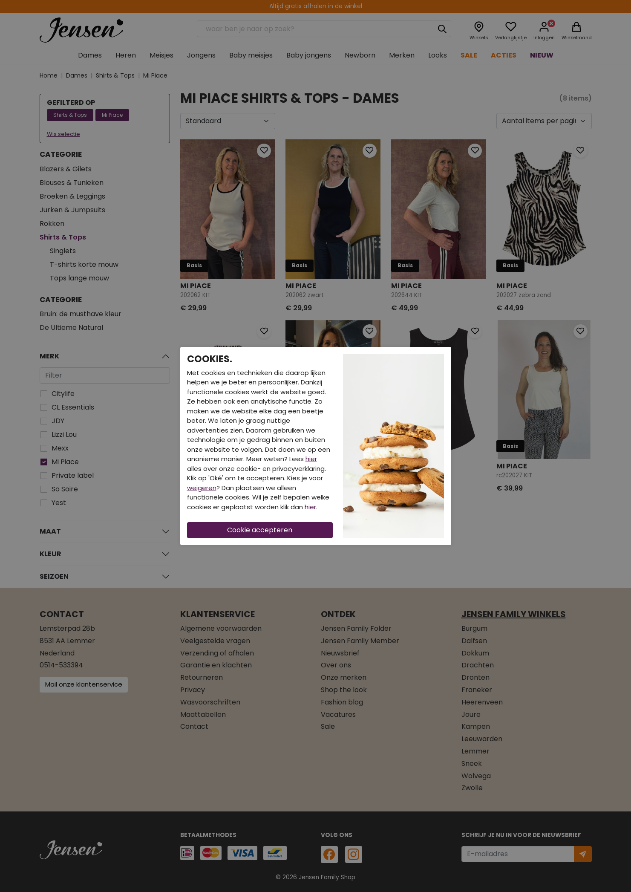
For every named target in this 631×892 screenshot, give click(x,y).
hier (311, 458)
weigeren (201, 487)
